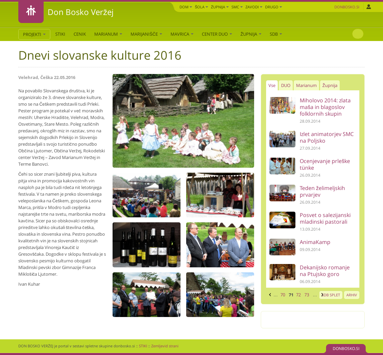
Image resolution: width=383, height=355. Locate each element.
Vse (271, 85)
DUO (285, 85)
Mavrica (182, 34)
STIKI (60, 34)
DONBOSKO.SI (346, 348)
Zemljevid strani (165, 345)
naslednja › (321, 294)
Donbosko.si (346, 6)
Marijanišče (146, 34)
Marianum (108, 34)
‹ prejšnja (269, 294)
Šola (201, 6)
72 (298, 295)
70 (282, 295)
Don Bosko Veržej (81, 11)
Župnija (220, 6)
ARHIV (351, 294)
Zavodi (253, 6)
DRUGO (273, 6)
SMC (237, 6)
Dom (186, 6)
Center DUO (217, 34)
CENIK (80, 34)
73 (306, 295)
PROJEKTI (34, 34)
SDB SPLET (331, 294)
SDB (276, 34)
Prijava (368, 6)
